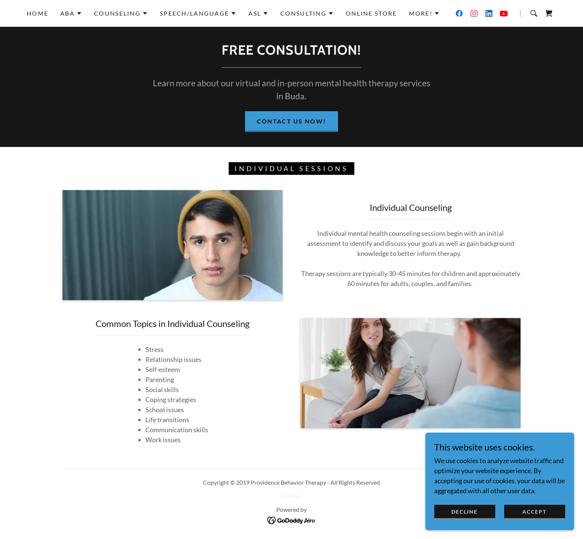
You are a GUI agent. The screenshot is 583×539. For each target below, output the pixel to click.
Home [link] (37, 13)
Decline (464, 511)
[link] (459, 13)
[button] (71, 13)
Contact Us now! (291, 121)
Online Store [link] (371, 13)
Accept (534, 511)
